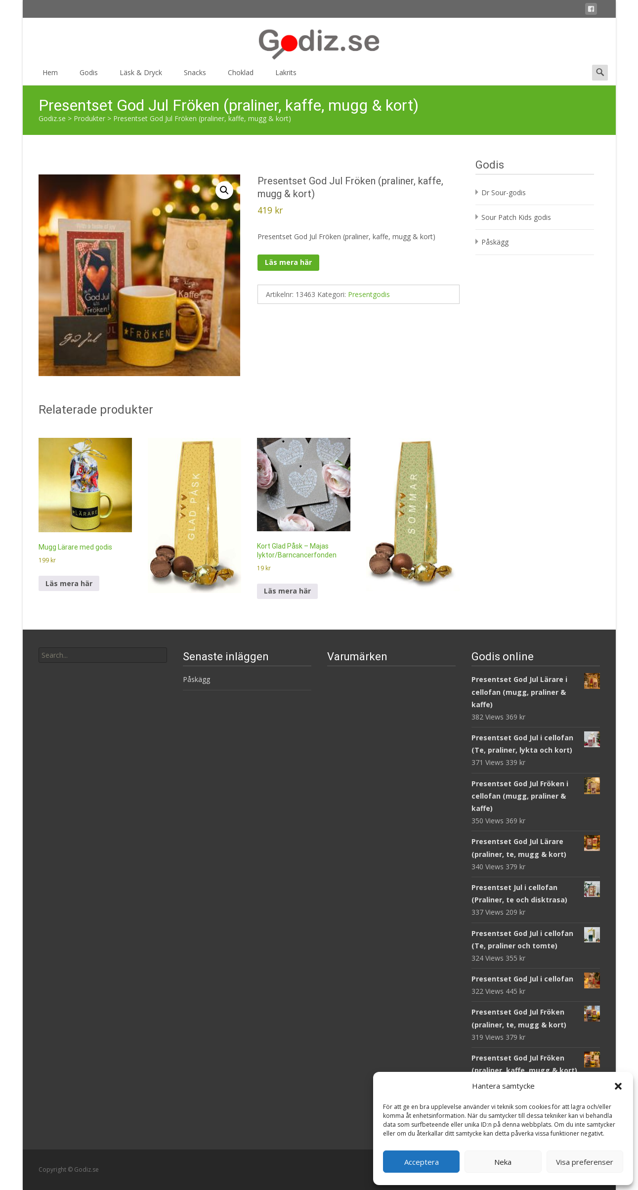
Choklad (241, 76)
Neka (502, 1162)
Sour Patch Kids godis (516, 217)
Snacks (195, 76)
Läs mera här (288, 262)
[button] (618, 1086)
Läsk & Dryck (141, 76)
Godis (89, 76)
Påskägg (495, 242)
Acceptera (421, 1162)
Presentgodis (369, 294)
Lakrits (286, 76)
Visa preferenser (584, 1162)
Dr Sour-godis (503, 192)
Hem (50, 76)
